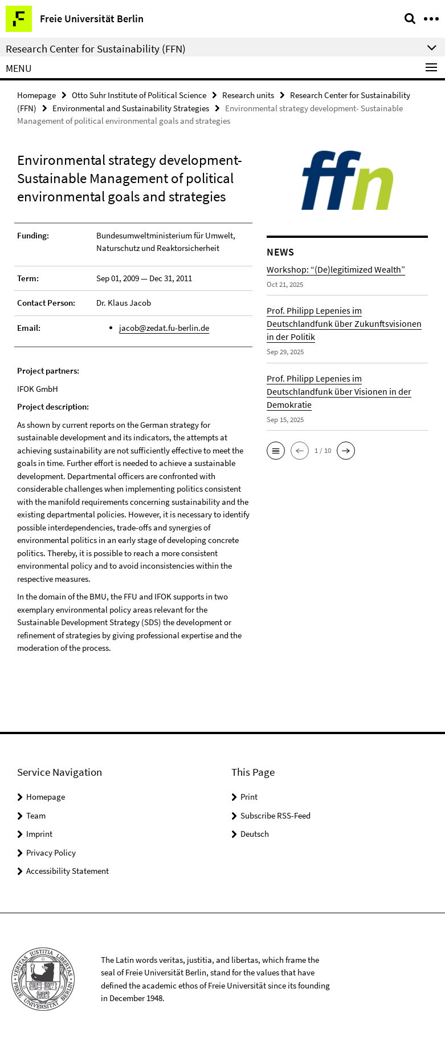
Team (36, 815)
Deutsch (254, 833)
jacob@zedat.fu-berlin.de (164, 327)
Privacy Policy (51, 852)
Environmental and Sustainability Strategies (130, 108)
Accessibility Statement (67, 870)
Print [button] (249, 796)
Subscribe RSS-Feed (275, 815)
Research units (248, 95)
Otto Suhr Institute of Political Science (139, 95)
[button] (276, 450)
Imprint (39, 833)
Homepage (36, 95)
